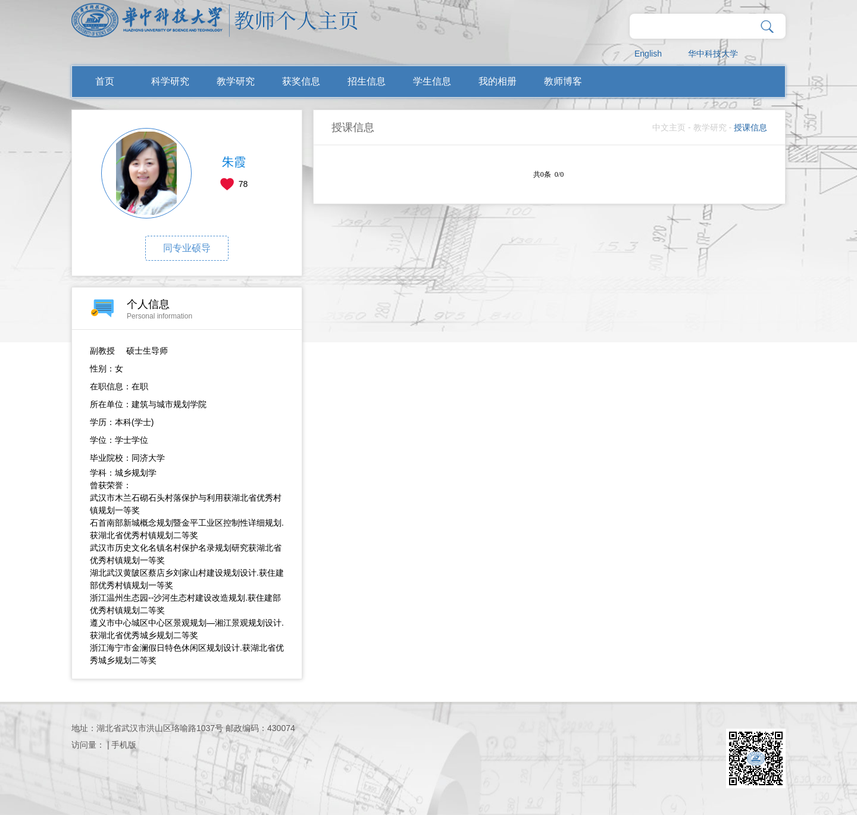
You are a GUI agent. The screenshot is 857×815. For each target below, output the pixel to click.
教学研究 (236, 81)
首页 (104, 81)
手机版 (123, 745)
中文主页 (669, 127)
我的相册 (497, 81)
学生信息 (432, 81)
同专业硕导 (187, 248)
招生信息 (367, 81)
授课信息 (750, 127)
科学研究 (170, 81)
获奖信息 (301, 81)
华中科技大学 (713, 53)
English (648, 53)
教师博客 (563, 81)
